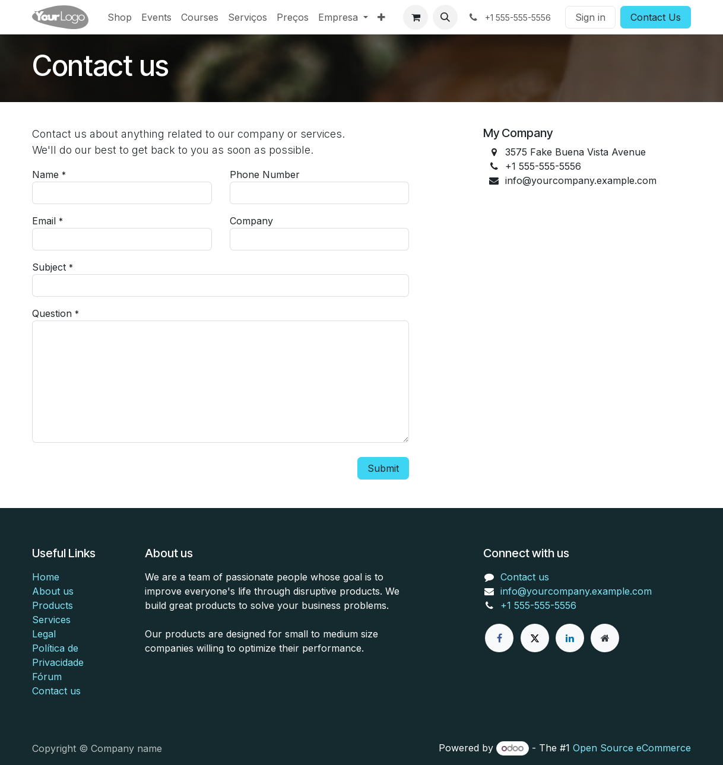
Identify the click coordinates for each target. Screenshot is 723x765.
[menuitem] (120, 17)
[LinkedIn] (570, 638)
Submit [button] (383, 468)
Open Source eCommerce (632, 748)
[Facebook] (499, 638)
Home (45, 577)
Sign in (590, 17)
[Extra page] (605, 638)
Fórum (47, 677)
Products (52, 605)
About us (53, 591)
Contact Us (655, 17)
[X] (535, 638)
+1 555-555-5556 (538, 605)
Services (51, 620)
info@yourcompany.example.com (576, 591)
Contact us (56, 691)
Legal (44, 634)
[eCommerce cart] (415, 17)
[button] (445, 17)
